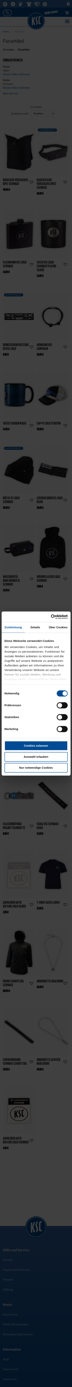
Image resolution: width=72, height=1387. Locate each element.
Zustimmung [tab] (13, 627)
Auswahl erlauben (36, 756)
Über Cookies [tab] (58, 627)
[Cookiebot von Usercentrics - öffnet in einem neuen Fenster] (51, 616)
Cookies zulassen (36, 745)
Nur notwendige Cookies (36, 767)
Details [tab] (35, 627)
